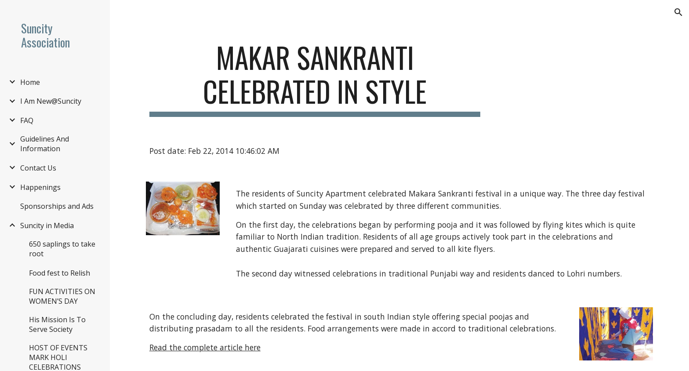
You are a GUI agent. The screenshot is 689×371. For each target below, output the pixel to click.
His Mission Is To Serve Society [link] (57, 324)
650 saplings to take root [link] (62, 248)
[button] (678, 12)
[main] (315, 78)
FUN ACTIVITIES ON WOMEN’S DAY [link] (62, 296)
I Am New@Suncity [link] (50, 101)
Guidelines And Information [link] (44, 143)
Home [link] (30, 82)
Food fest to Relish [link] (59, 273)
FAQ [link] (26, 120)
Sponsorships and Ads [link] (57, 206)
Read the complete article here (205, 347)
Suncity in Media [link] (47, 225)
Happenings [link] (40, 187)
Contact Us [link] (38, 168)
